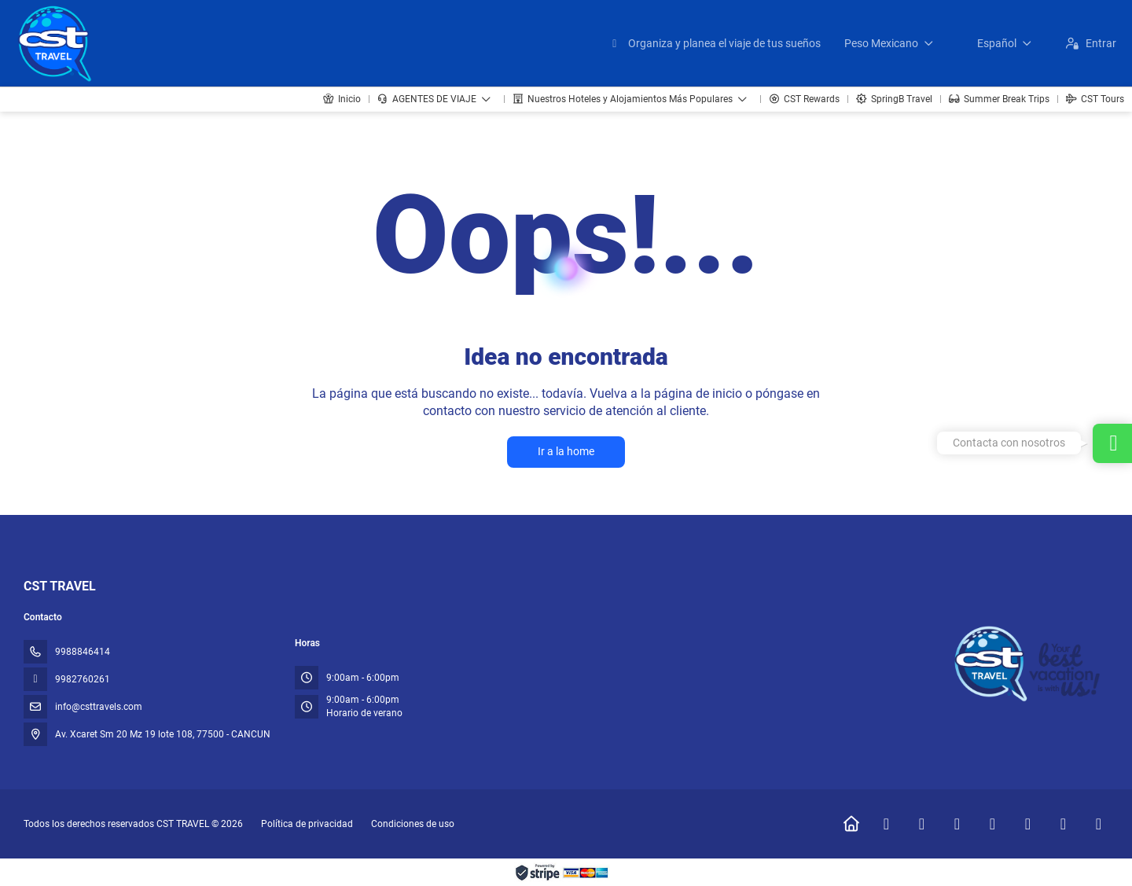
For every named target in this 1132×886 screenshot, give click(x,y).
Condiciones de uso (411, 823)
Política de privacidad (307, 823)
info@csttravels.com (98, 706)
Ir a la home (566, 451)
